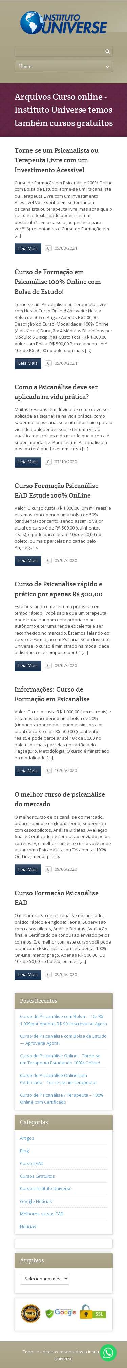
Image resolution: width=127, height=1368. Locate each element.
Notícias (28, 1226)
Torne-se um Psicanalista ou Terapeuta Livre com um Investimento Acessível (57, 160)
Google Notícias (36, 1201)
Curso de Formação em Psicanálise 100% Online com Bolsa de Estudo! (58, 282)
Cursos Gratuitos (37, 1176)
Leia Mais (28, 248)
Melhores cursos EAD (42, 1214)
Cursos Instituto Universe (46, 1188)
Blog (24, 1150)
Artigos (27, 1138)
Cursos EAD (32, 1163)
